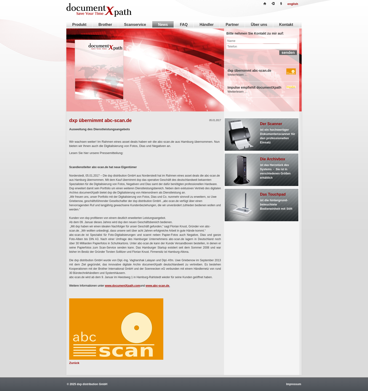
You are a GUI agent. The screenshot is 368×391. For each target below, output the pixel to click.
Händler (207, 25)
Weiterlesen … (238, 74)
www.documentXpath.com (122, 285)
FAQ (184, 25)
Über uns (259, 25)
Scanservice (135, 25)
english (292, 4)
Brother (105, 25)
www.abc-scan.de (157, 285)
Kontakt (286, 25)
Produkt (79, 25)
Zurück (74, 363)
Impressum (293, 384)
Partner (232, 25)
